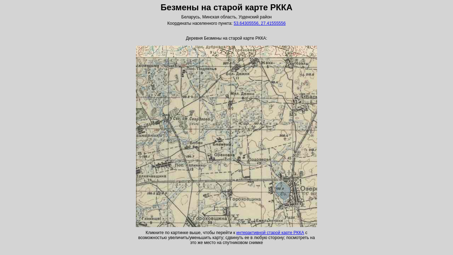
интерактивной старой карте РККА (270, 232)
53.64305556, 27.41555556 (260, 23)
